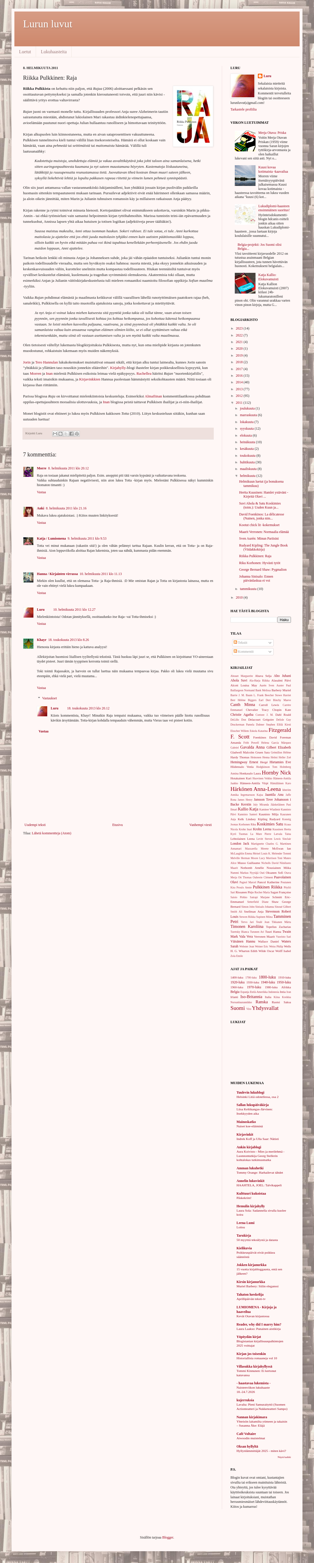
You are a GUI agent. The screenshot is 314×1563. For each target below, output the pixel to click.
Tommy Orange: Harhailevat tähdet (260, 1172)
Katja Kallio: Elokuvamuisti (268, 277)
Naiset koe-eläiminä (250, 1126)
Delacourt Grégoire (261, 719)
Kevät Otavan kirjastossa (253, 1316)
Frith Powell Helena (256, 742)
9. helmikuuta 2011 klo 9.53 (87, 538)
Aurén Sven (267, 685)
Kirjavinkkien (89, 379)
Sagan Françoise (281, 892)
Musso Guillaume (249, 863)
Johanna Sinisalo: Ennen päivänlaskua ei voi (256, 578)
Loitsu (241, 1227)
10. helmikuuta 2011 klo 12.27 (74, 610)
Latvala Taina (282, 833)
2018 (240, 362)
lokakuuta (247, 422)
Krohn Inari (245, 829)
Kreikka (286, 997)
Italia (268, 997)
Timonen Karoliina (247, 926)
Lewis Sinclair (282, 838)
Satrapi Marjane (260, 897)
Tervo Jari (247, 922)
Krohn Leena (262, 829)
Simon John (248, 906)
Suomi (237, 1008)
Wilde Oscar (266, 951)
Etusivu (117, 825)
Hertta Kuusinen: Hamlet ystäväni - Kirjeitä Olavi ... (263, 494)
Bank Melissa (263, 690)
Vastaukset (49, 698)
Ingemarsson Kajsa (252, 794)
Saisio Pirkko (238, 897)
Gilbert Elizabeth (278, 747)
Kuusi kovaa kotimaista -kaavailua (273, 169)
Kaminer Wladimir (269, 809)
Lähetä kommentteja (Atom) (51, 833)
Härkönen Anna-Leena (255, 789)
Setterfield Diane (257, 901)
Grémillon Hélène (281, 752)
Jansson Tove (263, 799)
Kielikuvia (244, 1248)
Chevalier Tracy (257, 709)
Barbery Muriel (281, 690)
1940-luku (268, 982)
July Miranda (261, 804)
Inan (49, 373)
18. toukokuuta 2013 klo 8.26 (68, 640)
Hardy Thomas (239, 757)
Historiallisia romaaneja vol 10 (257, 1358)
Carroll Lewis (269, 705)
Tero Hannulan (46, 362)
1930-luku (252, 982)
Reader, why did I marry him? (259, 1324)
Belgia (234, 992)
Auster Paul (284, 685)
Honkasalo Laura (250, 773)
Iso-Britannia (251, 996)
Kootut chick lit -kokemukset (259, 525)
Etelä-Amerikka (259, 991)
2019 (240, 355)
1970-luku (254, 987)
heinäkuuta (248, 442)
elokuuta (246, 435)
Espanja (245, 991)
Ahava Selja (263, 675)
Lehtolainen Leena (242, 838)
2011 (240, 403)
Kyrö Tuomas (239, 833)
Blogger (167, 1537)
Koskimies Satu (270, 824)
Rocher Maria (262, 892)
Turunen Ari (257, 931)
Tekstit (240, 643)
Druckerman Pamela (242, 724)
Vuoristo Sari (283, 936)
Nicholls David (270, 863)
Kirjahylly (118, 367)
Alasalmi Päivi (281, 680)
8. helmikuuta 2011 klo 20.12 (68, 468)
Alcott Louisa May (243, 685)
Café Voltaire (246, 1434)
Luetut (25, 51)
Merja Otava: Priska (272, 133)
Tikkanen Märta (281, 922)
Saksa (287, 1002)
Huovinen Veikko (262, 778)
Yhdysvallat (265, 1008)
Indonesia (273, 991)
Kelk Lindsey (247, 819)
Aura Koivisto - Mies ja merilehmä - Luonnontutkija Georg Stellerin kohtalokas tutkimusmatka (260, 1156)
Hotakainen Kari (240, 778)
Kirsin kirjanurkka (251, 1282)
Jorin (27, 362)
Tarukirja (244, 1235)
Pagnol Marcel (247, 882)
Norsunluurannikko (241, 1002)
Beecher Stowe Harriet (278, 695)
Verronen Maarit (264, 936)
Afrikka (286, 987)
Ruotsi (276, 1002)
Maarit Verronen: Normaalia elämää (264, 532)
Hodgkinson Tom (266, 766)
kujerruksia (245, 1400)
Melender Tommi (281, 853)
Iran (289, 991)
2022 (240, 335)
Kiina (277, 997)
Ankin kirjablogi (249, 1147)
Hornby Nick (276, 773)
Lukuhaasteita (54, 51)
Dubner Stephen (265, 724)
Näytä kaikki (284, 1457)
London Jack (239, 844)
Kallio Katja (248, 809)
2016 (240, 376)
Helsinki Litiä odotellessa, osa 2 (258, 1097)
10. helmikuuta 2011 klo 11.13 (101, 574)
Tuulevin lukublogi (250, 1092)
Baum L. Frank (255, 695)
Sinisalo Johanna (264, 906)
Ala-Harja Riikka (259, 680)
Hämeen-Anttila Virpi (254, 783)
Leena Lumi (245, 1223)
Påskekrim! (244, 1198)
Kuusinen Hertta (282, 829)
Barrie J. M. (237, 695)
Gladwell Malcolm (242, 752)
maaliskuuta (249, 469)
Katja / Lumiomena (51, 538)
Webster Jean (246, 946)
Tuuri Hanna (273, 931)
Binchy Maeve (282, 700)
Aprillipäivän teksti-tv (251, 1299)
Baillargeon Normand (242, 690)
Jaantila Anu (274, 795)
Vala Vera (246, 936)
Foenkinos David (265, 737)
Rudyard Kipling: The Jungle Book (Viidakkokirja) (263, 547)
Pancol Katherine (268, 882)
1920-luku (237, 982)
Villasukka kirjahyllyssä (254, 1366)
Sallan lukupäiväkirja (253, 1105)
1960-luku (236, 987)
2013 (240, 389)
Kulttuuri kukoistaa (251, 1193)
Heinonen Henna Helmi (264, 757)
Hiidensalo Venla (242, 766)
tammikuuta (248, 589)
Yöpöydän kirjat (249, 1337)
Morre (41, 468)
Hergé (264, 762)
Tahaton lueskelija (250, 1294)
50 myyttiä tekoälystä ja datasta (257, 1240)
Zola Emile (236, 955)
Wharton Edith (248, 951)
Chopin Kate (281, 709)
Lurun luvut (47, 24)
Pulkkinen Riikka (267, 887)
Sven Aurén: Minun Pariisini (259, 538)
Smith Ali (236, 911)
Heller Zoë (285, 757)
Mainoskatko (246, 1122)
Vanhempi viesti (200, 825)
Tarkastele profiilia (243, 109)
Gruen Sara (262, 752)
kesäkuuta (247, 449)
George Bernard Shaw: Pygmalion (263, 570)
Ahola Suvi (238, 680)
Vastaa (41, 492)
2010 (240, 597)
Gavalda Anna (252, 747)
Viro (248, 1008)
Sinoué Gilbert (283, 906)
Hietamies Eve (280, 762)
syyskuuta (247, 429)
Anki (40, 508)
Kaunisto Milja (268, 814)
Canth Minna (242, 704)
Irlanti (234, 997)
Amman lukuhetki (250, 1168)
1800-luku (267, 977)
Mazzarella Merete (257, 848)
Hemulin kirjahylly (251, 1206)
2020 (240, 349)
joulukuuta (248, 408)
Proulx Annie (244, 887)
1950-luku (284, 982)
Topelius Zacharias (278, 926)
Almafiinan (154, 396)
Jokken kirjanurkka (251, 1265)
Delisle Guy (283, 719)
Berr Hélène (237, 700)
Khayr (41, 640)
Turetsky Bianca (239, 931)
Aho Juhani (282, 676)
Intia (283, 991)
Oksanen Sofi (274, 872)
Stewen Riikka (247, 916)
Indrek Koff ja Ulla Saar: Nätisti (258, 1139)
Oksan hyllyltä (247, 1446)
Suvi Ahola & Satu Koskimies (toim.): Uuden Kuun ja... (260, 505)
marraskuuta (249, 415)
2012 (240, 396)
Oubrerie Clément (263, 877)
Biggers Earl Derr (259, 700)
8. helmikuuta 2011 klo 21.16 (66, 508)
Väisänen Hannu (242, 941)
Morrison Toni (274, 858)
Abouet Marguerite (241, 675)
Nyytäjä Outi (257, 872)
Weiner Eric (261, 946)
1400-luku (236, 977)
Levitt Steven (264, 838)
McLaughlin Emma (241, 853)
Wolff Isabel (283, 951)
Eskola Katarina (259, 730)
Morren (35, 373)
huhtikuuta (248, 462)
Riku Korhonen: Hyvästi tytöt (259, 563)
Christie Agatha (242, 715)
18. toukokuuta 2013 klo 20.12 (88, 708)
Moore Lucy (258, 858)
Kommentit (244, 652)
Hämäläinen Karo (280, 783)
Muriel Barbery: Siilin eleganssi (258, 1286)
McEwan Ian (281, 848)
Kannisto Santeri (247, 814)
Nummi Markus (239, 872)
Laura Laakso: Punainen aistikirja (259, 1328)
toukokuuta (248, 456)
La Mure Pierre (260, 833)
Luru (41, 610)
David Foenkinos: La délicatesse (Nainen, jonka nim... (261, 516)
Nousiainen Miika (279, 867)
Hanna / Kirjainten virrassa (57, 574)
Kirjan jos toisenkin (251, 1354)
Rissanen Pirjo (245, 892)
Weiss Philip (276, 946)
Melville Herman (240, 858)
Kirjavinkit (245, 1134)
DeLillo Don (238, 719)
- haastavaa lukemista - (254, 1383)
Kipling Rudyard (269, 819)
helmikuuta (248, 476)
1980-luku (271, 987)
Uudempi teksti (35, 825)
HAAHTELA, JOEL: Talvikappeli (259, 1185)
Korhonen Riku (247, 824)
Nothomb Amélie (252, 867)
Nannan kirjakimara (252, 1417)
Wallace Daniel (268, 941)
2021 (240, 342)
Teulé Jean (262, 922)
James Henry (245, 799)
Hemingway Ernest (244, 762)
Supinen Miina (264, 916)
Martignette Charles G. (264, 843)
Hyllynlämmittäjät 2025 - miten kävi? (261, 1450)
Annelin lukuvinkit (250, 1181)
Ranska (262, 1002)
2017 (240, 369)
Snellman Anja (254, 911)
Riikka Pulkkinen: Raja (255, 556)
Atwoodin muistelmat (251, 1438)
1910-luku (284, 977)
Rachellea (144, 373)
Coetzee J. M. (264, 714)
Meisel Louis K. (262, 853)
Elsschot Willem (239, 730)
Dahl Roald (283, 714)
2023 (240, 328)
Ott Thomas (245, 877)
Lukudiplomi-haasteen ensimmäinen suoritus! (274, 208)
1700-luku (251, 977)
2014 (240, 382)
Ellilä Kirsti (284, 724)
